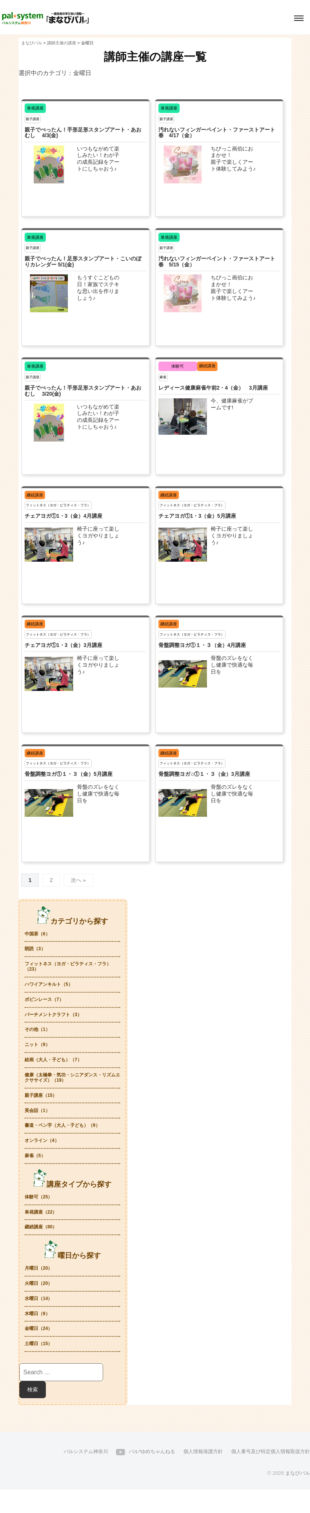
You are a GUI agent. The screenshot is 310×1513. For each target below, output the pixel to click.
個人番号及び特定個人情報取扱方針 (267, 1475)
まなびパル (296, 1496)
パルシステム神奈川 (71, 1475)
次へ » (78, 880)
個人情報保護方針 (195, 1475)
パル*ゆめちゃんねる (141, 1475)
